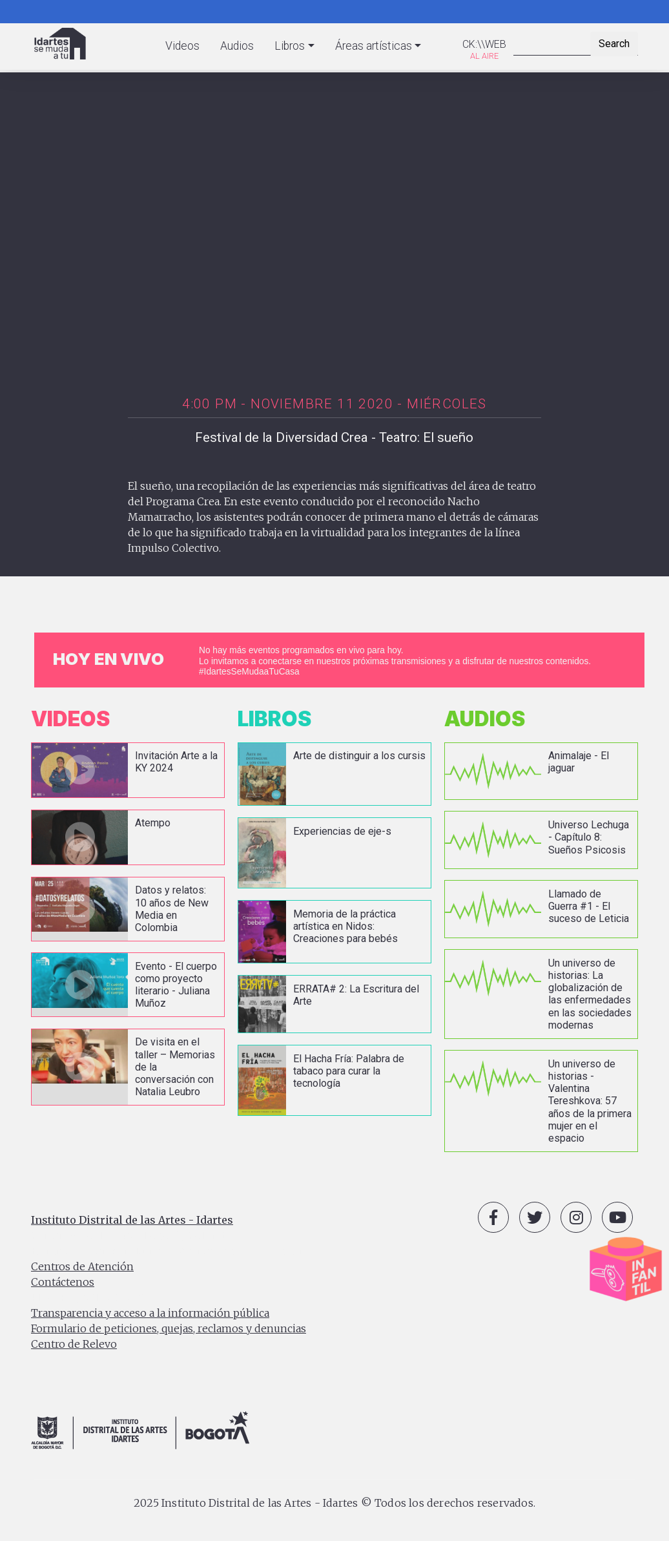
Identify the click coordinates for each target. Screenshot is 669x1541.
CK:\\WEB (484, 44)
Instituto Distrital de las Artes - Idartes (132, 1218)
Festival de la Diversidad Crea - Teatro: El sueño (334, 437)
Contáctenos (62, 1280)
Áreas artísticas (373, 45)
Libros (289, 45)
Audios (237, 45)
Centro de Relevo (74, 1342)
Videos (182, 45)
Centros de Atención (82, 1265)
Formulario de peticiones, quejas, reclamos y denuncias (168, 1327)
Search (614, 43)
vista (128, 770)
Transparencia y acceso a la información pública (150, 1311)
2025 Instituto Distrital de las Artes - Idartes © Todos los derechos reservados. (334, 1500)
